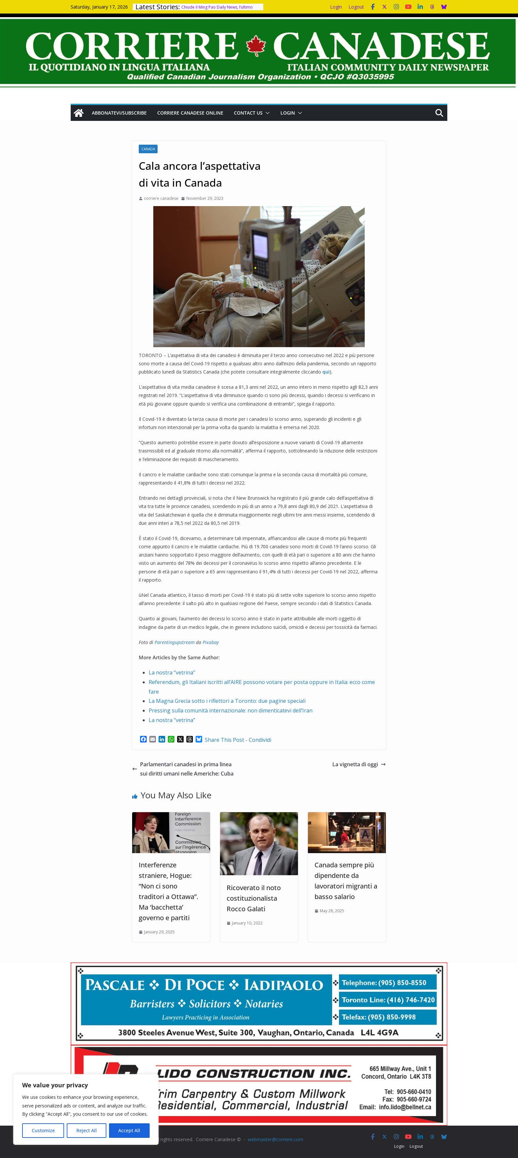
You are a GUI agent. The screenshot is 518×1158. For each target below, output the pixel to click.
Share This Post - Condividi (238, 740)
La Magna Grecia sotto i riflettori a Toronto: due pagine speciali (227, 701)
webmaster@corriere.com (275, 1139)
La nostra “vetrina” (172, 672)
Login (336, 7)
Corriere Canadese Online (190, 113)
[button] (266, 113)
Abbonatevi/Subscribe (119, 113)
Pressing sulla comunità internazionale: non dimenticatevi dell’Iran (231, 710)
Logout (356, 7)
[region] (86, 1109)
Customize (43, 1130)
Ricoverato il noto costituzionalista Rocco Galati (254, 898)
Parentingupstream (175, 642)
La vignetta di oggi (359, 764)
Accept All (129, 1130)
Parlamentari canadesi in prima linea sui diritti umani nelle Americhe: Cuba (183, 769)
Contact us (248, 113)
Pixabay (211, 642)
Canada (148, 149)
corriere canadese (161, 198)
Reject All (86, 1130)
